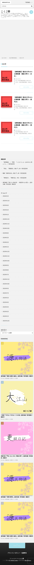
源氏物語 (7, 378)
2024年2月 (6, 242)
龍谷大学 (28, 80)
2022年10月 (6, 284)
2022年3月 (6, 307)
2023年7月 (6, 274)
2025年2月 (6, 210)
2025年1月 (6, 214)
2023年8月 (6, 270)
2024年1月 (6, 247)
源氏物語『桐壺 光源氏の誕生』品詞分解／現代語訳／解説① (17, 376)
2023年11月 (6, 256)
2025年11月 (6, 200)
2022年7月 (6, 293)
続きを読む (26, 87)
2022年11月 (6, 279)
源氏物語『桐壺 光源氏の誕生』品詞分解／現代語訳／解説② (17, 536)
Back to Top (17, 546)
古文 (17, 80)
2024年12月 (6, 219)
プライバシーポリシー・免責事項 (17, 553)
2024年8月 (6, 233)
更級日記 (7, 460)
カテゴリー (4, 331)
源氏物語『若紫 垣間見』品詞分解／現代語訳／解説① (15, 497)
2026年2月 (6, 196)
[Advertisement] (17, 38)
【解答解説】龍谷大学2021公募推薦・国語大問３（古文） (23, 74)
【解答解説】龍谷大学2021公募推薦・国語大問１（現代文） (23, 125)
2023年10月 (6, 260)
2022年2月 (6, 311)
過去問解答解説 (22, 80)
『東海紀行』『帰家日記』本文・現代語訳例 (14, 177)
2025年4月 (6, 205)
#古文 (17, 82)
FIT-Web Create (13, 560)
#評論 (17, 107)
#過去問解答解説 (23, 82)
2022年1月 (6, 316)
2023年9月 (6, 265)
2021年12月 (6, 320)
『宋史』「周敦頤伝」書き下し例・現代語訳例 (15, 168)
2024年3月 (6, 237)
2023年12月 (6, 251)
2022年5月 (6, 297)
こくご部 (5, 11)
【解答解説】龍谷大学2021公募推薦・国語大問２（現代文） (23, 99)
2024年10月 (6, 228)
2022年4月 (6, 302)
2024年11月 (6, 223)
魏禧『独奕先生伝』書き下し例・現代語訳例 (14, 173)
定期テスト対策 (14, 378)
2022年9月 (6, 288)
